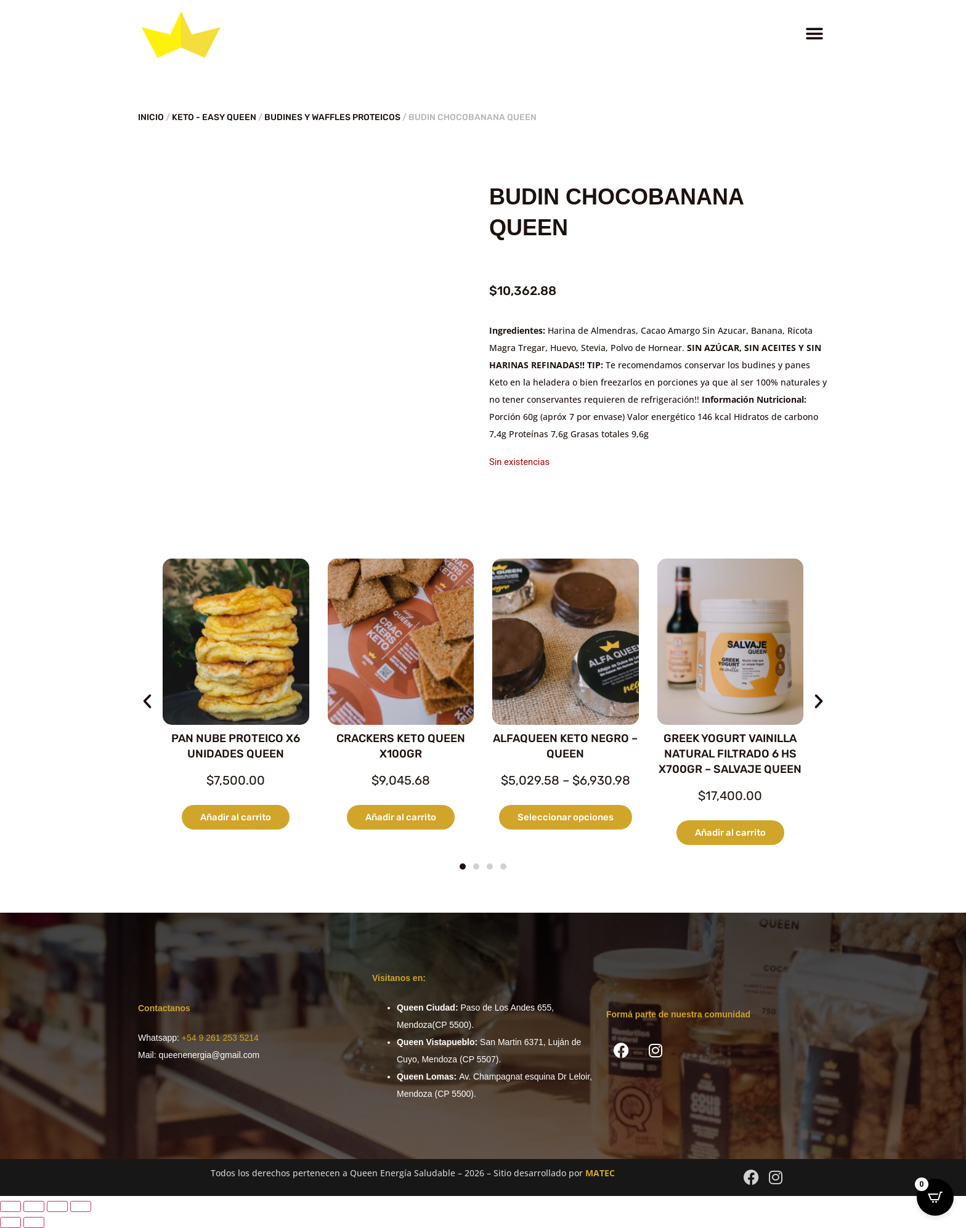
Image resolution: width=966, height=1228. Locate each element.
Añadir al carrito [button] (235, 817)
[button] (814, 34)
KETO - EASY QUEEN (214, 117)
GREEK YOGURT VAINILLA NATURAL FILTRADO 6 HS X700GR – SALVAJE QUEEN (730, 754)
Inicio (151, 117)
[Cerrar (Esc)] (80, 1206)
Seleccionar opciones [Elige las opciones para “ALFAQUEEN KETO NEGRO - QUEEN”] (566, 817)
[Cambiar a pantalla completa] (33, 1206)
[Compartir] (57, 1206)
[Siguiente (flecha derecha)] (33, 1222)
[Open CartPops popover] (935, 1197)
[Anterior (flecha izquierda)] (10, 1222)
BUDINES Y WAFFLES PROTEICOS (332, 117)
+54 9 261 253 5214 (220, 1038)
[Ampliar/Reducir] (10, 1206)
